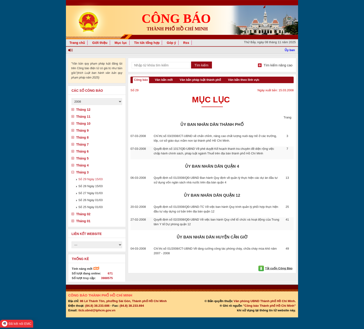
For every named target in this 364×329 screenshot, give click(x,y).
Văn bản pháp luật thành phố (200, 79)
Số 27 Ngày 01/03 (90, 193)
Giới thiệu (99, 43)
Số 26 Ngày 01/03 (90, 200)
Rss (186, 43)
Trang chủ (77, 43)
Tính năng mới (85, 268)
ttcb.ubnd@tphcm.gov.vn (96, 310)
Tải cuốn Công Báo (278, 268)
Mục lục (121, 43)
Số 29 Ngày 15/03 (90, 179)
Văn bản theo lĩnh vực (243, 79)
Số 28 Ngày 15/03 (90, 186)
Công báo (141, 79)
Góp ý (171, 43)
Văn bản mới (164, 79)
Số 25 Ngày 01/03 (90, 207)
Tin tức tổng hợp (147, 43)
